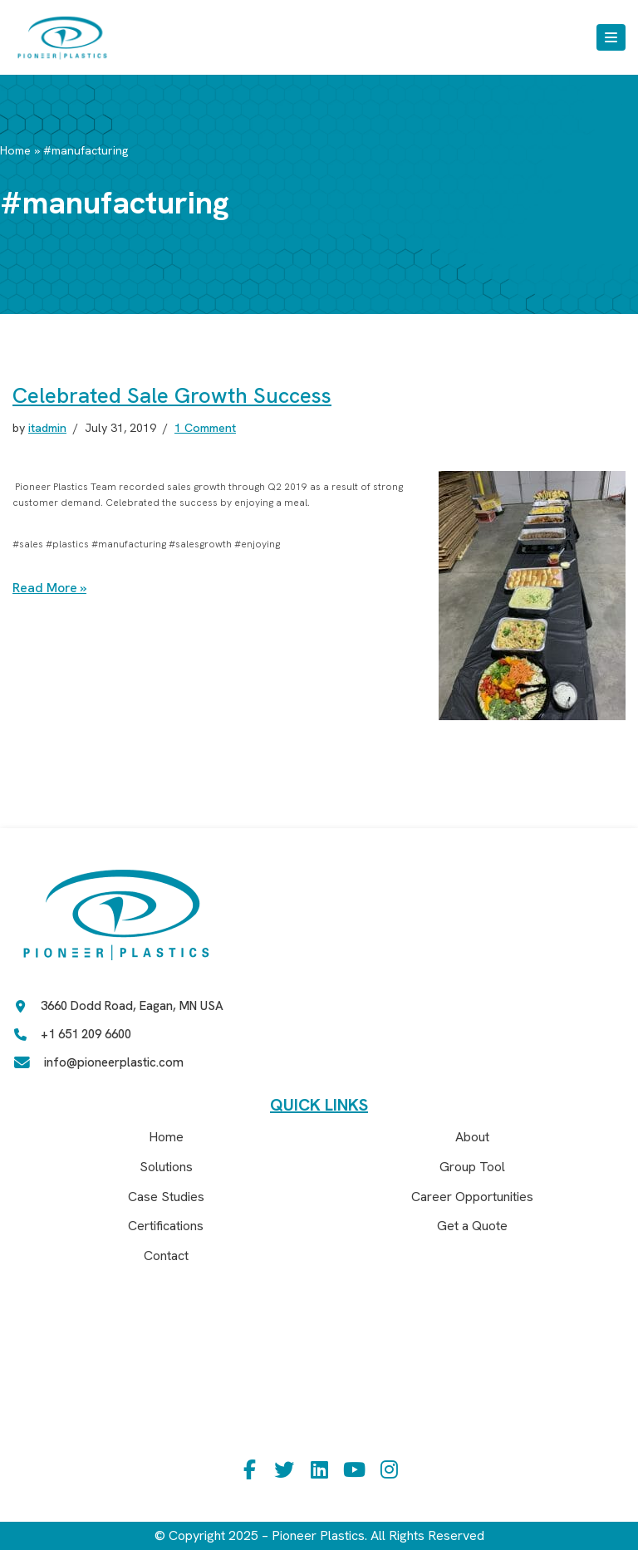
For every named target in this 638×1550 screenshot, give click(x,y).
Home (15, 150)
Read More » (50, 587)
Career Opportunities (472, 1196)
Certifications (166, 1226)
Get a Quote (472, 1226)
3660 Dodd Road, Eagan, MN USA (132, 1006)
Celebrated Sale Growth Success (171, 395)
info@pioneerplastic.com (114, 1063)
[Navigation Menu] (611, 37)
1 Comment (207, 427)
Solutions (166, 1166)
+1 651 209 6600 (86, 1035)
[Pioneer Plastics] (62, 37)
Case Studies (166, 1196)
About (472, 1137)
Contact (166, 1255)
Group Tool (472, 1166)
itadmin (49, 427)
